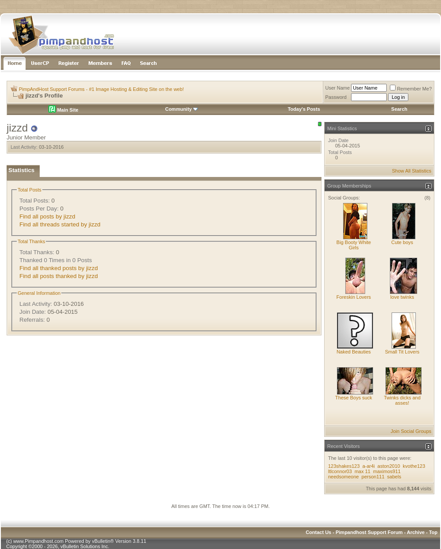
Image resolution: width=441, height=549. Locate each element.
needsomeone (343, 476)
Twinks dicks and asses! (402, 400)
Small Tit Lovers (402, 351)
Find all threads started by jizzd (60, 224)
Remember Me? (411, 88)
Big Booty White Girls (353, 245)
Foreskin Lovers (353, 297)
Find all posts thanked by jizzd (58, 276)
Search (399, 109)
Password (336, 97)
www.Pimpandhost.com (38, 541)
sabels (394, 476)
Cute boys (402, 242)
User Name (337, 87)
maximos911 (386, 471)
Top (433, 532)
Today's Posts (304, 109)
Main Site (63, 110)
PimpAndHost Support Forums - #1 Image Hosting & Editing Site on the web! (101, 89)
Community (181, 109)
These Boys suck (353, 397)
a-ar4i (369, 466)
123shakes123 (344, 466)
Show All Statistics (411, 170)
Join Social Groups (411, 431)
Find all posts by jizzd (47, 216)
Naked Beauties (353, 351)
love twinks (402, 297)
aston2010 (388, 466)
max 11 (362, 471)
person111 (373, 476)
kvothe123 (414, 466)
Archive (416, 532)
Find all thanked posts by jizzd (58, 268)
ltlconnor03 (340, 471)
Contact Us (318, 532)
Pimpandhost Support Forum (369, 532)
